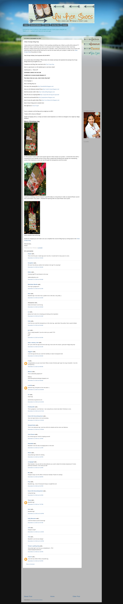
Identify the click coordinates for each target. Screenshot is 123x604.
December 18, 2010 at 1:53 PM (35, 438)
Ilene (29, 293)
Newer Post (28, 596)
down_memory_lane (33, 342)
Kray (29, 481)
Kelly (29, 321)
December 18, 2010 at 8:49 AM (35, 356)
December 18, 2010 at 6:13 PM (35, 495)
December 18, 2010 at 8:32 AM (35, 337)
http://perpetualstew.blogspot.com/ (47, 97)
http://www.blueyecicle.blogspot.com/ (50, 100)
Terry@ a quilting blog (34, 546)
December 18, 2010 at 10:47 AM (36, 411)
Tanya (29, 500)
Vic (29, 394)
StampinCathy (31, 425)
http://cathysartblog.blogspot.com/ (47, 91)
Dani (29, 509)
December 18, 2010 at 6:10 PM (35, 486)
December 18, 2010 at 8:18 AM (35, 325)
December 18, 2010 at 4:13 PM (35, 467)
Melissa (30, 371)
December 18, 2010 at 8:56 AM (35, 366)
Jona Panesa (31, 434)
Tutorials (46, 25)
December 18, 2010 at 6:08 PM (35, 476)
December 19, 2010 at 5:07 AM (35, 522)
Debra (29, 272)
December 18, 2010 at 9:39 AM (35, 380)
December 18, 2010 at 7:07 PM (35, 504)
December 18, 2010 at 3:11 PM (35, 447)
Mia (29, 472)
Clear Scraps (35, 105)
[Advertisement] (52, 581)
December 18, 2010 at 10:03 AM (36, 389)
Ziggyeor (30, 351)
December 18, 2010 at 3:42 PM (35, 457)
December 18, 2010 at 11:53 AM (36, 429)
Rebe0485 (30, 443)
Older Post (76, 596)
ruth (29, 527)
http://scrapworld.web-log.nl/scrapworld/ (49, 94)
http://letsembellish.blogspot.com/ (46, 86)
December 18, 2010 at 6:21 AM (35, 288)
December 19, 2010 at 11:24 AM (36, 531)
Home (26, 25)
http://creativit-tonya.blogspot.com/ (51, 89)
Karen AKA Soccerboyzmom (35, 416)
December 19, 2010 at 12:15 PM (36, 541)
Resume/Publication (36, 25)
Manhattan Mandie (33, 284)
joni (29, 330)
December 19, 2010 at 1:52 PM (35, 551)
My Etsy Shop (56, 25)
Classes (64, 25)
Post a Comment (30, 564)
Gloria (29, 452)
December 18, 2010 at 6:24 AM (35, 297)
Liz (28, 312)
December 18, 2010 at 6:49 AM (35, 307)
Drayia (29, 253)
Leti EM (30, 385)
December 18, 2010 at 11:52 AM (36, 420)
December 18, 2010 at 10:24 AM (36, 402)
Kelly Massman (32, 518)
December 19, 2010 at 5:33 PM (35, 561)
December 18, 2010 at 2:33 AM (35, 258)
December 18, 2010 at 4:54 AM (35, 279)
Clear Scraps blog (50, 64)
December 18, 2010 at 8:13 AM (35, 316)
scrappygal (31, 461)
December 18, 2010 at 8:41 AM (35, 346)
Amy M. (30, 556)
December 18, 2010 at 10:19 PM (36, 513)
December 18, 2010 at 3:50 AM (35, 267)
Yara (29, 536)
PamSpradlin (31, 406)
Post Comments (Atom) (36, 599)
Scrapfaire (30, 263)
